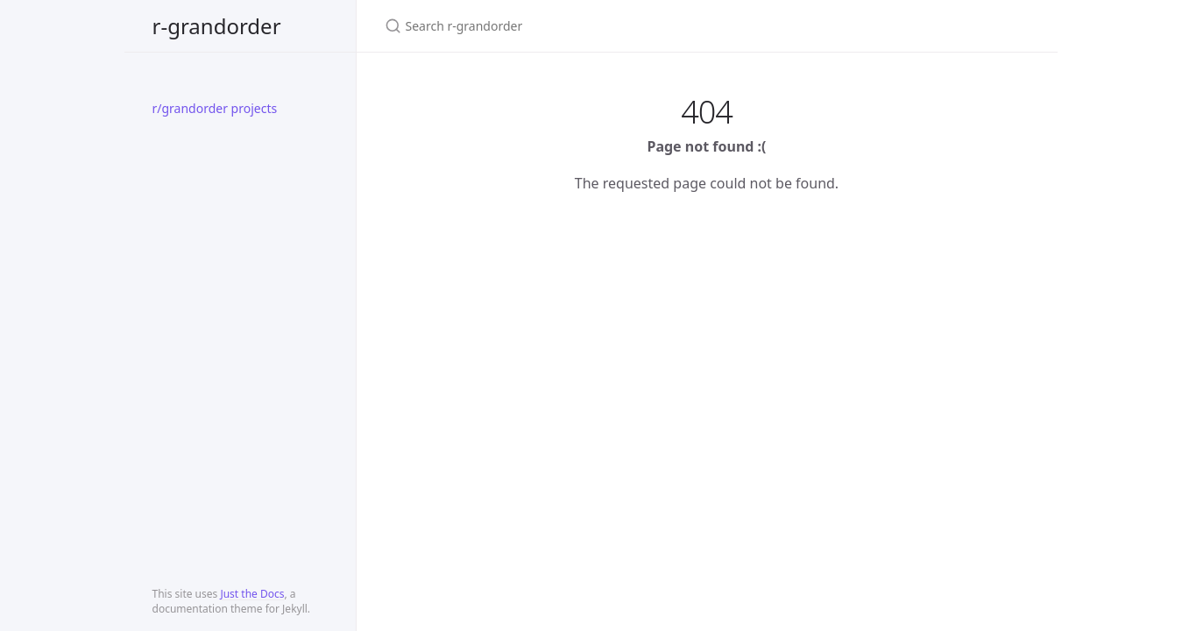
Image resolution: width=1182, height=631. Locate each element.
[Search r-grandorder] (591, 26)
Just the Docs (252, 593)
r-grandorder (216, 25)
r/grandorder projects (215, 108)
